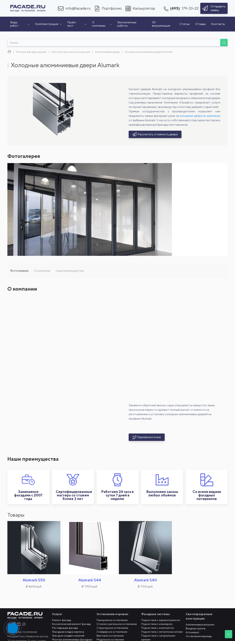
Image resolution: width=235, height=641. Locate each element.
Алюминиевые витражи (200, 624)
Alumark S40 (145, 580)
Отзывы (200, 24)
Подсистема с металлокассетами (162, 631)
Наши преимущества (70, 270)
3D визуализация (161, 24)
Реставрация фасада (65, 627)
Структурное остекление (112, 627)
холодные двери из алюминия (200, 116)
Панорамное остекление (112, 620)
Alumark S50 (34, 580)
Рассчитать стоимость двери (155, 134)
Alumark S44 (89, 580)
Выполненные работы (126, 24)
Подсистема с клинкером (156, 623)
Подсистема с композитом (157, 627)
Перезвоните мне (147, 437)
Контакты (218, 24)
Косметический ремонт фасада (71, 623)
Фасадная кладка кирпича (68, 631)
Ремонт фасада (61, 620)
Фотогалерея (19, 270)
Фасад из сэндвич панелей (68, 635)
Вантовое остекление (110, 635)
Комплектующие (48, 24)
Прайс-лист (77, 24)
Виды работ (20, 24)
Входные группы (195, 628)
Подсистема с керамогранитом (160, 620)
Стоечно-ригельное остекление (117, 623)
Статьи (184, 24)
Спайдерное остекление (112, 631)
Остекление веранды (199, 636)
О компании (102, 24)
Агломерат (192, 632)
